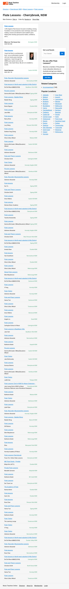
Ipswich (57, 97)
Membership (55, 3)
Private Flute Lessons (11, 468)
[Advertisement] (53, 35)
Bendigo (45, 99)
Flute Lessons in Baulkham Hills (14, 329)
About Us (30, 586)
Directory (6, 9)
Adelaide (45, 95)
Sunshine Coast (60, 121)
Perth (57, 117)
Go (62, 53)
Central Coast (47, 117)
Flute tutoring (8, 202)
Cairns (45, 108)
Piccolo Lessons (9, 91)
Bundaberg (46, 106)
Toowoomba (59, 125)
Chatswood (46, 119)
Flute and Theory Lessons (12, 156)
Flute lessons (8, 116)
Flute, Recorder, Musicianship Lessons (16, 78)
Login (64, 3)
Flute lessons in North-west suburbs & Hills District (20, 84)
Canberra (46, 112)
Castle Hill (46, 114)
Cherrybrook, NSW (16, 9)
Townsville (58, 127)
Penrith (57, 114)
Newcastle (58, 108)
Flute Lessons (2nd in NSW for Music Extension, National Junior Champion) (20, 383)
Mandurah (58, 104)
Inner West (58, 95)
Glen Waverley (47, 127)
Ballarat (45, 97)
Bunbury (45, 104)
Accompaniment (48, 87)
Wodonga (58, 130)
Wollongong (59, 132)
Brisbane (46, 101)
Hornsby (45, 134)
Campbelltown (47, 110)
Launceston (59, 99)
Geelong (45, 125)
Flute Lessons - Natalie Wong (13, 97)
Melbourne (58, 106)
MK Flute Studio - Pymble (12, 461)
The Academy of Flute (11, 487)
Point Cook (58, 119)
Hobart (45, 132)
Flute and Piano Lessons (12, 297)
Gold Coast (46, 130)
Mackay (57, 101)
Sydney (57, 123)
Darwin (45, 121)
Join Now (47, 77)
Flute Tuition (8, 162)
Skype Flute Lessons (10, 272)
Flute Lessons (38, 9)
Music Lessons (28, 9)
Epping (45, 123)
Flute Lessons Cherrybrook (12, 455)
